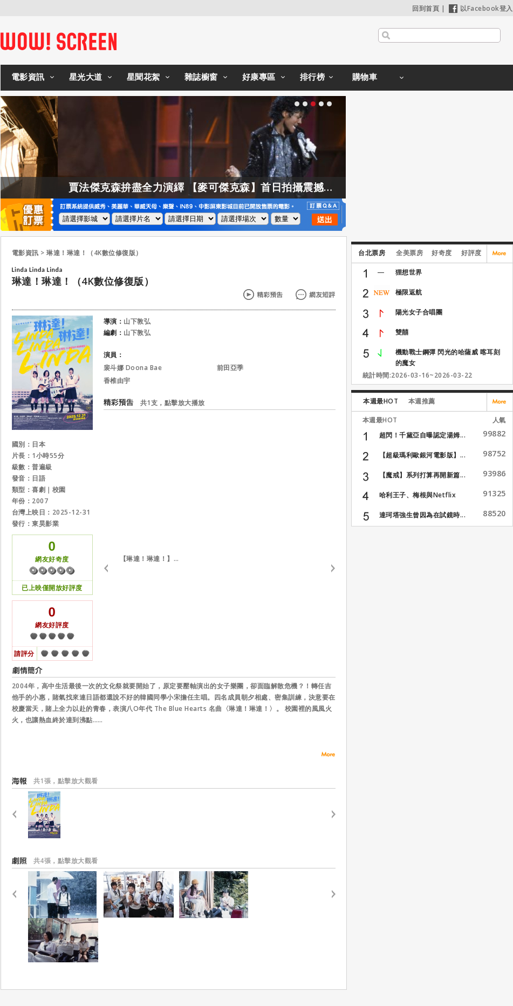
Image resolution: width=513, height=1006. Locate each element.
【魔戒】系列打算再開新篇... (422, 475)
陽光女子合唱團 (419, 312)
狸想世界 (408, 272)
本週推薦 (421, 401)
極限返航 (408, 292)
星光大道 (85, 76)
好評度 (471, 252)
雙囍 (402, 332)
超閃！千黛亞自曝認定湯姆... (422, 435)
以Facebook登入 (481, 8)
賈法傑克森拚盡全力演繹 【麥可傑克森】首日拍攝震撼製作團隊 (242, 187)
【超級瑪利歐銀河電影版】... (422, 455)
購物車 (365, 76)
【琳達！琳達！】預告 (152, 558)
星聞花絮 (143, 76)
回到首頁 (425, 8)
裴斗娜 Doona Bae (133, 367)
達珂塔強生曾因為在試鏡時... (422, 514)
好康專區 (259, 76)
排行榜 (312, 76)
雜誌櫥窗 (201, 76)
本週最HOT (380, 401)
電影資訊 (28, 76)
